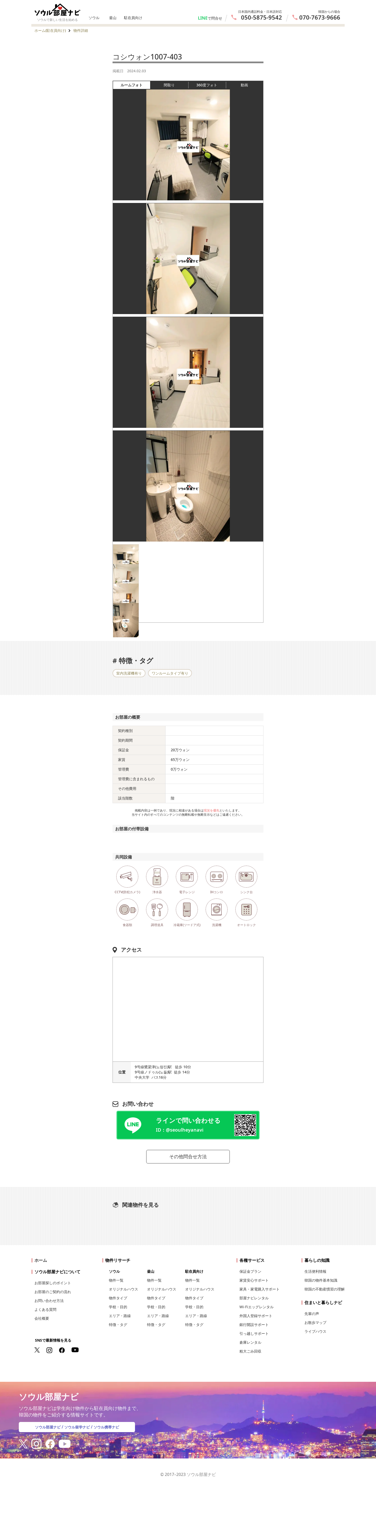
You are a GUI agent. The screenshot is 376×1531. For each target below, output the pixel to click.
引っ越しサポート (254, 1334)
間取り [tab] (176, 85)
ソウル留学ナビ (77, 1428)
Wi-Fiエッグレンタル (256, 1308)
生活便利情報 (315, 1272)
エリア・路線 (120, 1317)
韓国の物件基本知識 (320, 1281)
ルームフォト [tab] (135, 85)
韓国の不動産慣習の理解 (324, 1290)
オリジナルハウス (123, 1290)
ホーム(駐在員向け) (50, 30)
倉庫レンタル (250, 1343)
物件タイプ (118, 1299)
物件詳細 (80, 30)
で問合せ (215, 18)
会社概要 (41, 1319)
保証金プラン (250, 1272)
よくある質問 (45, 1310)
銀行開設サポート (254, 1326)
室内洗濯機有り (129, 673)
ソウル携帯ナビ (110, 1428)
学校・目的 (118, 1308)
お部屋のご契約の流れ (52, 1293)
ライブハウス (315, 1332)
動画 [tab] (244, 84)
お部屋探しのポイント (52, 1284)
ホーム (40, 1262)
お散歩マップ (315, 1324)
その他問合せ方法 (188, 1157)
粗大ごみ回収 (250, 1352)
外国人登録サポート (255, 1317)
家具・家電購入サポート (259, 1290)
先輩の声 (311, 1315)
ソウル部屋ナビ (44, 1428)
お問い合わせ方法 (49, 1302)
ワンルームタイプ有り (170, 673)
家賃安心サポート (254, 1281)
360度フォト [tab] (211, 85)
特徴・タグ (118, 1326)
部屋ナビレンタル (254, 1299)
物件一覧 (116, 1281)
